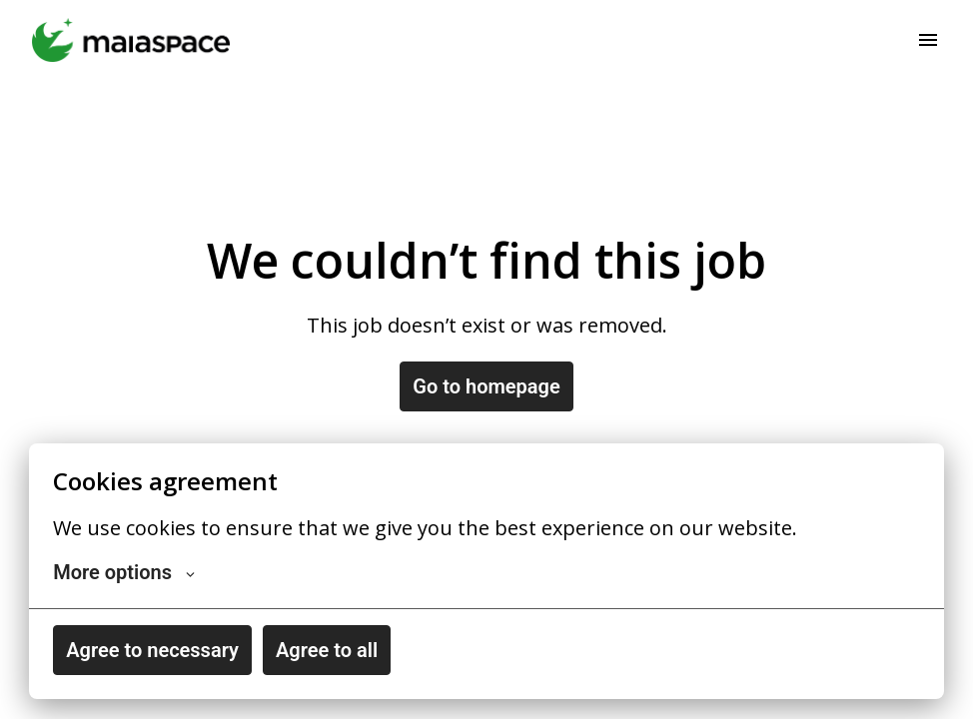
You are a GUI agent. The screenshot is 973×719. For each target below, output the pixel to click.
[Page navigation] (928, 40)
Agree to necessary (152, 650)
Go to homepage (486, 386)
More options (124, 572)
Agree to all (327, 650)
